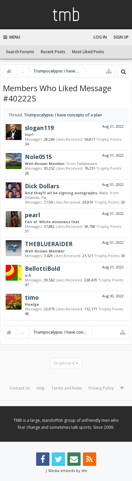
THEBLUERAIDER (49, 244)
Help (40, 388)
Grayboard (64, 363)
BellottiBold (42, 268)
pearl (32, 215)
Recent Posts (53, 52)
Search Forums (20, 52)
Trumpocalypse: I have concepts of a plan (63, 115)
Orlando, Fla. (36, 197)
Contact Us (20, 388)
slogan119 (39, 128)
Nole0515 (38, 157)
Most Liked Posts (88, 52)
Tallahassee (87, 163)
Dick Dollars (42, 186)
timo (32, 297)
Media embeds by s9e (67, 470)
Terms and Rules (66, 388)
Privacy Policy (101, 388)
